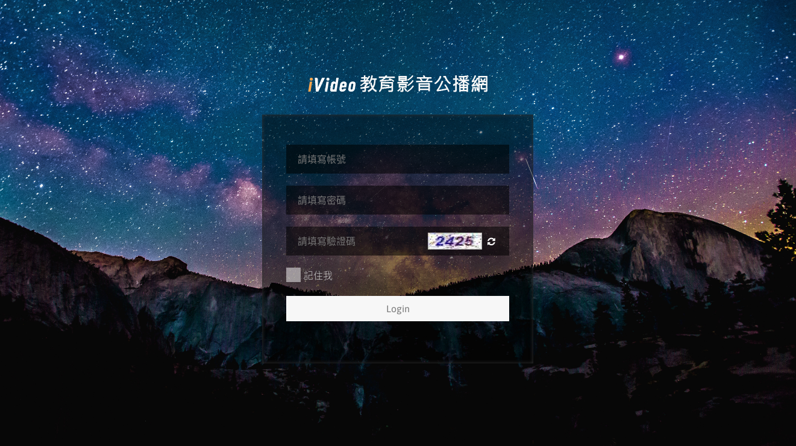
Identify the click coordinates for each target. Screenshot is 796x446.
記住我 (309, 275)
